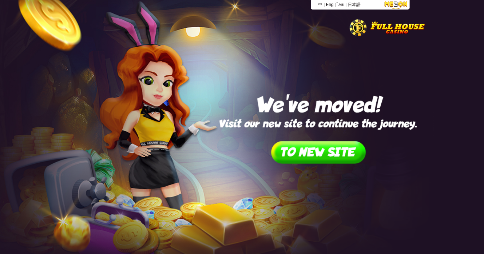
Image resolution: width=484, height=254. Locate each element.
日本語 (354, 4)
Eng (329, 4)
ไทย (340, 4)
